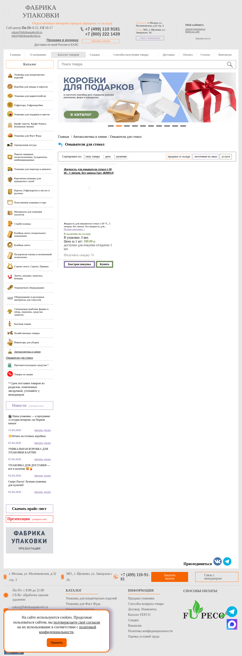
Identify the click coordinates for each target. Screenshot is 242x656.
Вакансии (135, 625)
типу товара (93, 156)
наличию (121, 156)
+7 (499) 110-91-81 (135, 577)
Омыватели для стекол (19, 357)
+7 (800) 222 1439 (102, 34)
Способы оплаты (200, 591)
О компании (38, 54)
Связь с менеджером (150, 38)
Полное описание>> (74, 229)
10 (183, 126)
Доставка (169, 54)
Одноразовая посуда (80, 609)
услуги (226, 156)
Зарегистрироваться (195, 29)
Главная (15, 54)
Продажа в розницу (62, 40)
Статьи (205, 54)
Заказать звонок (100, 41)
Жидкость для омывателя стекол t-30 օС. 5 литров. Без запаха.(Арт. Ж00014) (89, 171)
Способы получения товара (131, 54)
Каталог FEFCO (139, 614)
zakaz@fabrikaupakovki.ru (27, 32)
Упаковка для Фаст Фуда (83, 604)
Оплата (188, 54)
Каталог (29, 64)
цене (108, 156)
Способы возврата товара (146, 604)
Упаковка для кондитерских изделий (91, 598)
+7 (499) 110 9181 (102, 29)
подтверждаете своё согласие (76, 622)
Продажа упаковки (141, 598)
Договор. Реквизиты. (142, 609)
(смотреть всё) (36, 406)
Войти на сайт (192, 31)
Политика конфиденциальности (150, 631)
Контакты (224, 54)
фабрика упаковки (40, 11)
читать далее (42, 430)
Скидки (95, 54)
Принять (57, 642)
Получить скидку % (79, 255)
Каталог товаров (68, 54)
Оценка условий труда (143, 636)
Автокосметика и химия (90, 136)
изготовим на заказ (205, 156)
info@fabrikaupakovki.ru (26, 35)
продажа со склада (179, 156)
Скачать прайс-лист (29, 509)
